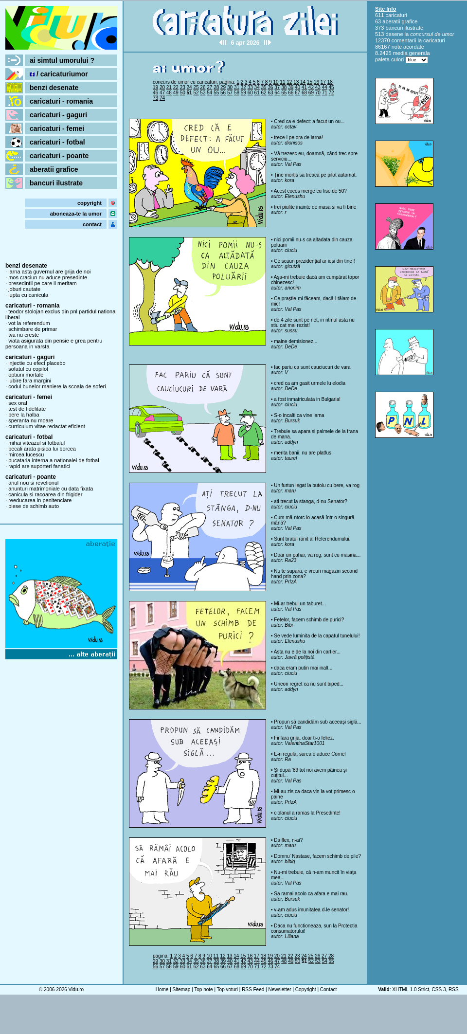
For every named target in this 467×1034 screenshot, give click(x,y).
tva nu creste (23, 335)
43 (318, 87)
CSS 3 (439, 989)
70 (318, 92)
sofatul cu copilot (28, 369)
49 (176, 92)
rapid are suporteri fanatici (39, 466)
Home (162, 989)
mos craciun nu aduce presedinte (47, 277)
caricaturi (396, 15)
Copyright (305, 989)
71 (324, 92)
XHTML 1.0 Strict (410, 989)
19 (155, 87)
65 (284, 92)
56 (223, 92)
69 (311, 92)
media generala (411, 53)
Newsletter (279, 989)
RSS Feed (253, 989)
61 (257, 92)
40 (297, 87)
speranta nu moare (30, 420)
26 (202, 87)
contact (92, 224)
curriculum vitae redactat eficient (46, 426)
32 (243, 87)
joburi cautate (24, 289)
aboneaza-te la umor (76, 214)
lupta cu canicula (28, 295)
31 (236, 87)
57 (230, 92)
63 (270, 92)
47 (162, 92)
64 (277, 92)
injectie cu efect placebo (36, 363)
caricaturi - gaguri (58, 115)
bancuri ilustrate (56, 183)
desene (394, 34)
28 (216, 87)
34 (257, 87)
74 (162, 98)
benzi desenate (54, 87)
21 (169, 87)
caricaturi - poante (59, 156)
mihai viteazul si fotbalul (36, 443)
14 (302, 82)
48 (169, 92)
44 (324, 87)
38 (284, 87)
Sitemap (182, 989)
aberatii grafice (54, 169)
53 (202, 92)
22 (176, 87)
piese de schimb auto (33, 506)
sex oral (17, 403)
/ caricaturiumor (59, 74)
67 (297, 92)
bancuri (394, 28)
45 (331, 87)
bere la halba (23, 414)
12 (289, 82)
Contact (328, 989)
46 (155, 92)
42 (311, 87)
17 (323, 82)
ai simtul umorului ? (62, 60)
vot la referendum (29, 323)
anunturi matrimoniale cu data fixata (50, 488)
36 (270, 87)
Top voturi (227, 989)
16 (316, 82)
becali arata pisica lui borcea (42, 449)
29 (223, 87)
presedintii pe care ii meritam (42, 283)
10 (275, 82)
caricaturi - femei (57, 128)
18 (330, 82)
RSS (454, 989)
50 (182, 92)
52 (195, 92)
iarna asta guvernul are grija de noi (49, 271)
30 (230, 87)
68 (304, 92)
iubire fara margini (29, 380)
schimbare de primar (32, 329)
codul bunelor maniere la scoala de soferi (57, 386)
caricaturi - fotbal (57, 142)
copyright (89, 203)
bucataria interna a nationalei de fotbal (53, 460)
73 (155, 98)
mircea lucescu (26, 454)
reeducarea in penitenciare (40, 500)
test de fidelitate (27, 409)
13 (296, 82)
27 (209, 87)
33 (250, 87)
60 (250, 92)
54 (209, 92)
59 (243, 92)
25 (195, 87)
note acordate (408, 47)
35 (264, 87)
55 (216, 92)
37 (277, 87)
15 (309, 82)
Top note (203, 989)
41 (304, 87)
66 (290, 92)
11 (282, 82)
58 (236, 92)
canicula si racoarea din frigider (45, 494)
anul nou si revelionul (33, 483)
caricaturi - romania (61, 101)
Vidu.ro (76, 989)
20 (162, 87)
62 (264, 92)
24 (189, 87)
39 (290, 87)
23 (182, 87)
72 (331, 92)
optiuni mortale (25, 375)
